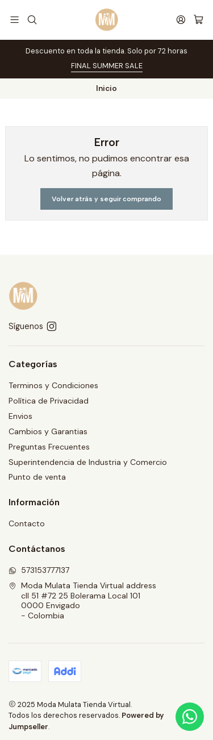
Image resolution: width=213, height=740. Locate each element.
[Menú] (14, 19)
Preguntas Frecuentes (49, 447)
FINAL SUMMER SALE (107, 65)
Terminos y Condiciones (53, 385)
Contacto (27, 523)
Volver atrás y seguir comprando (106, 199)
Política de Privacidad (49, 401)
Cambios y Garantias (48, 431)
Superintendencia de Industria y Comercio (88, 462)
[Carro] (198, 19)
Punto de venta (37, 477)
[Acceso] (181, 19)
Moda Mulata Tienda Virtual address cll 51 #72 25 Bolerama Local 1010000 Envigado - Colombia (82, 600)
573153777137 (39, 570)
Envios (20, 416)
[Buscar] (31, 19)
